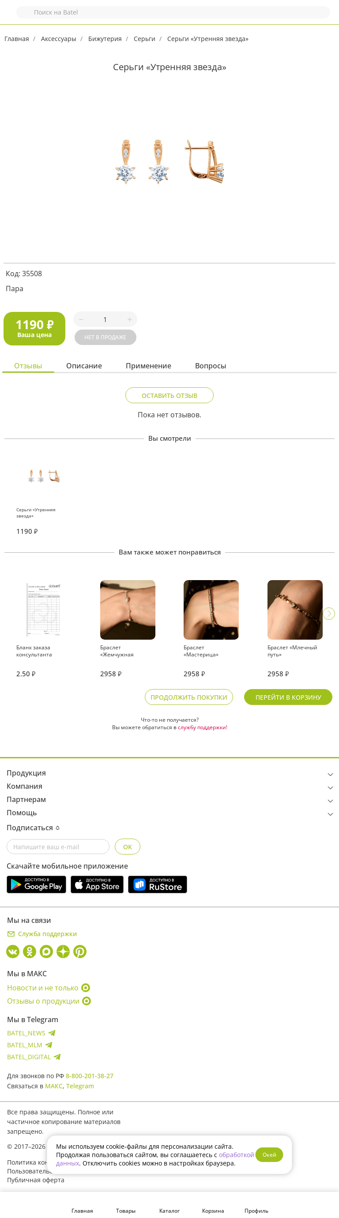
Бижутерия (105, 38)
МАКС (54, 1086)
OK (127, 847)
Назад (11, 16)
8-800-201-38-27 (89, 1076)
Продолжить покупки (189, 697)
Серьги (144, 38)
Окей (269, 1154)
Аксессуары (58, 38)
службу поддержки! (202, 727)
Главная (16, 38)
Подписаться (33, 827)
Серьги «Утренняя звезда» (208, 38)
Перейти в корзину (288, 697)
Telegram (80, 1086)
